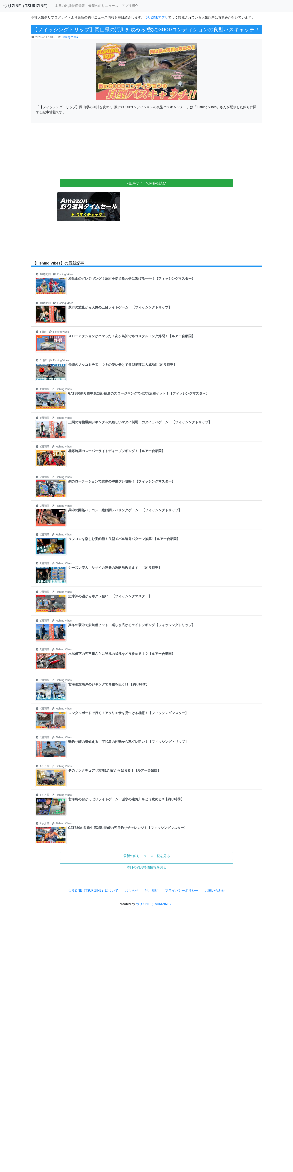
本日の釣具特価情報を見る (147, 867)
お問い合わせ (215, 890)
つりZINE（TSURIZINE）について (93, 890)
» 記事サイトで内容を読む (146, 183)
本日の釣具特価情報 (70, 6)
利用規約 (151, 890)
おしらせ (131, 890)
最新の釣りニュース (103, 6)
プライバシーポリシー (181, 890)
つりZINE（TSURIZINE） (154, 904)
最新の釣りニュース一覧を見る (146, 856)
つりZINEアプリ (156, 17)
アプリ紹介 (130, 6)
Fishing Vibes (70, 37)
